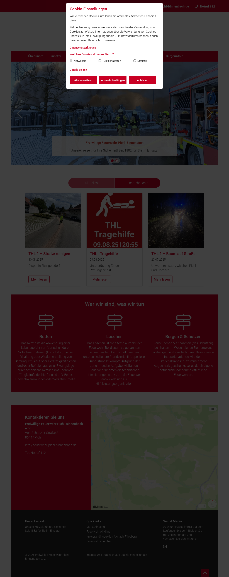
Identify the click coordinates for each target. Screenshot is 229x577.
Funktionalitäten (112, 60)
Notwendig (80, 60)
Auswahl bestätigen (113, 80)
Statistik (142, 60)
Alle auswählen (83, 80)
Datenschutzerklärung (83, 47)
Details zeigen (78, 69)
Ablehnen (142, 80)
